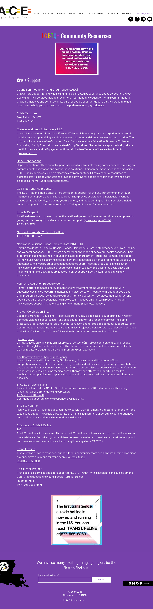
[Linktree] (130, 19)
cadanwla (98, 105)
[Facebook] (137, 19)
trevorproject (75, 476)
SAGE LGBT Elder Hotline (32, 384)
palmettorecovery (94, 303)
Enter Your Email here (48, 575)
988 (19, 429)
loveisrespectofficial (98, 220)
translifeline (77, 456)
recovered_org (28, 153)
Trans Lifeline (26, 449)
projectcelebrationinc (104, 331)
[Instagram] (143, 19)
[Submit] (101, 579)
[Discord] (149, 19)
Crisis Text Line (27, 113)
